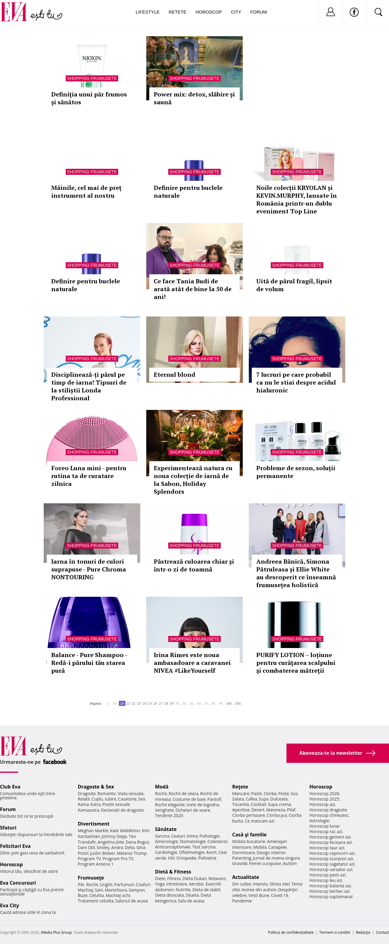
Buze (82, 895)
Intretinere (176, 884)
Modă (162, 786)
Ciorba (270, 793)
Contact (382, 932)
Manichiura (116, 890)
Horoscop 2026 (324, 793)
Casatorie (127, 799)
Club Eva (10, 786)
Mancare (240, 793)
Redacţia (363, 932)
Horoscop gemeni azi (330, 837)
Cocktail (258, 804)
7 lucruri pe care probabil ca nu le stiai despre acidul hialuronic (296, 382)
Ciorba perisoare (248, 815)
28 (166, 703)
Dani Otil (86, 847)
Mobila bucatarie (248, 841)
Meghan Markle (93, 830)
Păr (81, 884)
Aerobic (196, 884)
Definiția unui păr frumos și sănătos (89, 98)
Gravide (240, 863)
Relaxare (217, 878)
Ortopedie (186, 858)
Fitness (174, 878)
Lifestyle (148, 11)
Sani (99, 890)
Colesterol (217, 841)
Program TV (89, 858)
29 (171, 703)
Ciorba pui (277, 815)
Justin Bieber (102, 853)
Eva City (9, 905)
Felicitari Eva (15, 846)
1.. (109, 703)
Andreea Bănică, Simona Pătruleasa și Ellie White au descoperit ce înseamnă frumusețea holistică (296, 573)
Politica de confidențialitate (291, 932)
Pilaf (291, 810)
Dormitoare (243, 852)
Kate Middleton (125, 830)
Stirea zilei (279, 884)
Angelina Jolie (111, 842)
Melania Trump (132, 853)
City (236, 11)
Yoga (160, 884)
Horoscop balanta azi (330, 886)
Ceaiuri (178, 836)
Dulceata (278, 799)
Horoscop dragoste (328, 810)
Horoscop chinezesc (329, 815)
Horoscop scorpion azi (331, 858)
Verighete (164, 810)
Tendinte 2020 (169, 815)
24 (144, 703)
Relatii (84, 799)
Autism (290, 863)
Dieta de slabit (206, 889)
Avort (211, 852)
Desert (257, 810)
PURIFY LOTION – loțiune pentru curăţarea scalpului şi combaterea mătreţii (295, 663)
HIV (171, 858)
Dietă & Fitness (173, 871)
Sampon (137, 890)
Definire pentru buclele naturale (188, 192)
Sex (141, 799)
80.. (214, 703)
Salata (238, 799)
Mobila (260, 847)
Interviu (260, 884)
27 (161, 703)
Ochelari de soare (193, 810)
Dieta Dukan (194, 878)
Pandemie (242, 901)
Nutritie (183, 889)
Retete (177, 11)
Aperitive (241, 810)
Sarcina (162, 836)
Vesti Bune (258, 895)
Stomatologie (193, 841)
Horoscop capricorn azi (332, 853)
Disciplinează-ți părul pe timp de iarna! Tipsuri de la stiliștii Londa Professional (88, 386)
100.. (229, 703)
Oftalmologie (191, 852)
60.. (199, 703)
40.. (185, 703)
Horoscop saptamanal (331, 896)
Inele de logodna (203, 804)
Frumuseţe (91, 877)
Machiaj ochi (118, 895)
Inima (192, 836)
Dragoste (87, 793)
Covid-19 (279, 895)
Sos (294, 793)
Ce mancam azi (259, 821)
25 (150, 703)
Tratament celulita (96, 901)
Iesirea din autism (259, 889)
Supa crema (279, 804)
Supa (264, 799)
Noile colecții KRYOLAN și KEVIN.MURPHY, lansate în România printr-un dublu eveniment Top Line (296, 199)
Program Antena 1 (96, 864)
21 (128, 703)
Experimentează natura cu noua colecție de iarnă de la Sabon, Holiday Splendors (193, 480)
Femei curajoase (265, 863)
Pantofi (214, 799)
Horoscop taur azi (326, 848)
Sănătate (166, 829)
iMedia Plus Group (56, 932)
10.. (115, 703)
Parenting (241, 858)
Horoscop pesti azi (327, 875)
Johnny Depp (114, 836)
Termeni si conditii (334, 932)
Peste (283, 793)
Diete (160, 878)
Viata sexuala (131, 793)
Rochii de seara (183, 793)
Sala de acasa (191, 901)
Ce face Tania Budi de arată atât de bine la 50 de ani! (193, 289)
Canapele (277, 847)
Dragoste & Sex (96, 786)
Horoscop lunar (324, 826)
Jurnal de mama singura (276, 858)
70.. (207, 703)
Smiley (102, 847)
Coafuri (143, 884)
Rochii (92, 884)
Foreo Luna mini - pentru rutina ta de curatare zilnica (88, 476)
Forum (258, 11)
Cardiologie (166, 852)
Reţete (240, 786)
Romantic (106, 793)
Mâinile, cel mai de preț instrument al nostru (86, 192)
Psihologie (210, 836)
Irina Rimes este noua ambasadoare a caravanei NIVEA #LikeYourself (192, 663)
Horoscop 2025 (324, 799)
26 (155, 703)
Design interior (271, 852)
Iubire (110, 799)
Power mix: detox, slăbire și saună (194, 98)
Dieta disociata (169, 895)
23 (139, 703)
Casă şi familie (249, 834)
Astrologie (319, 820)
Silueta (192, 895)
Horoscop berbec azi (329, 891)
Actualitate (245, 877)
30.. (178, 703)
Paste (256, 793)
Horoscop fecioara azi (330, 842)
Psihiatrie (207, 858)
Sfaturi (8, 827)
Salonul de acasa (131, 901)
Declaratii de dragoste (122, 810)
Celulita (96, 895)
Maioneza (275, 810)
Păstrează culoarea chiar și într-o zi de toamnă (194, 565)
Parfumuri (124, 884)
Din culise (241, 884)
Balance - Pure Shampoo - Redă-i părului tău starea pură (89, 663)
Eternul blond (174, 374)
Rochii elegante (170, 804)
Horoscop (208, 11)
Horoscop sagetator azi (332, 864)
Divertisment (93, 823)
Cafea (251, 799)
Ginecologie (166, 841)
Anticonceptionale (173, 847)
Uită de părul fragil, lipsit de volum (294, 285)
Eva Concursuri (18, 882)
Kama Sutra (89, 804)
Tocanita (240, 804)
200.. (238, 703)
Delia (130, 847)
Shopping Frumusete (92, 78)
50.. (192, 703)
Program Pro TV (118, 858)
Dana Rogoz (137, 842)
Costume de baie (189, 799)
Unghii (106, 884)
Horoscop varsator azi (330, 869)
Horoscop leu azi (325, 880)
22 (133, 703)
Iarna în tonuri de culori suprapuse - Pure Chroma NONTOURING (88, 569)
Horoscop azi (322, 804)
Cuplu (97, 799)
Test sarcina (204, 847)
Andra (117, 847)
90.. (221, 703)
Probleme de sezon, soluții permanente (295, 472)
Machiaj (85, 890)
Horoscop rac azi (325, 831)
